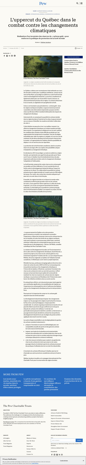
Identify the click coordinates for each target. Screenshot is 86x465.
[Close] (83, 460)
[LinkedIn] (57, 454)
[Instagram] (54, 454)
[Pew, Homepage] (43, 3)
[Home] (17, 406)
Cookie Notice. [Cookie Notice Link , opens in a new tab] (34, 463)
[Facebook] (52, 454)
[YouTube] (62, 454)
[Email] (63, 440)
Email (52, 437)
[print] (15, 56)
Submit (79, 440)
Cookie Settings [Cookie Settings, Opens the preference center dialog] (64, 460)
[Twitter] (59, 454)
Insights (5, 435)
